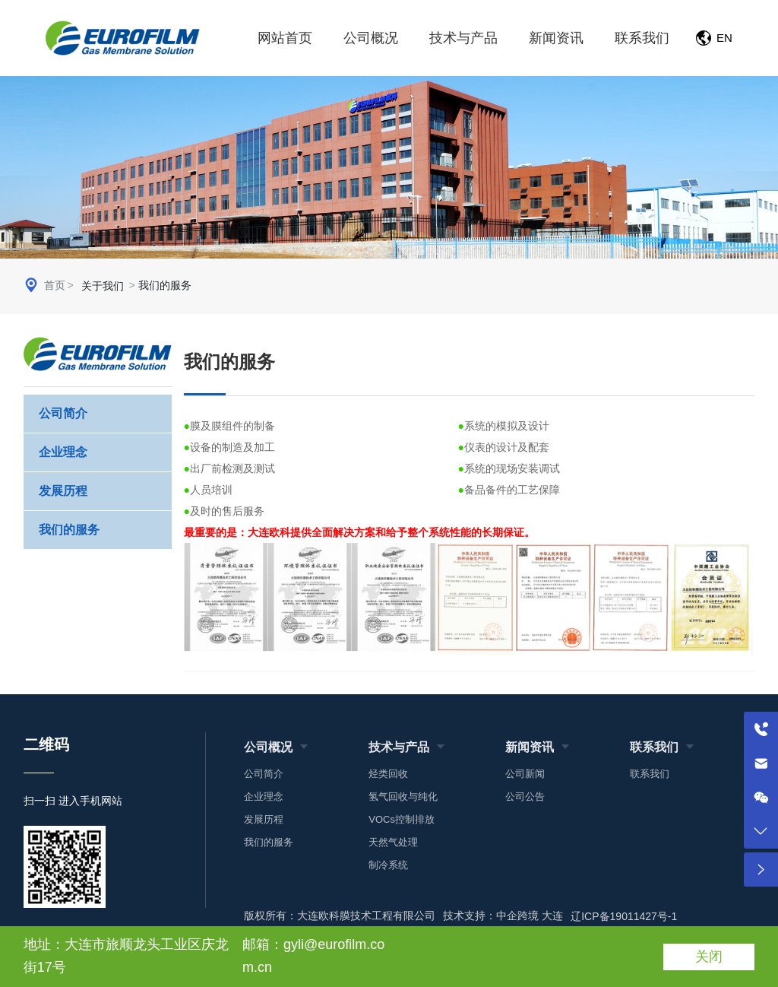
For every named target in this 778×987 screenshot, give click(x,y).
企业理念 (63, 452)
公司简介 (63, 413)
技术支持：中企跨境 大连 (503, 915)
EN (724, 37)
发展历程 (63, 490)
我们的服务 (69, 529)
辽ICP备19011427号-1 (624, 916)
